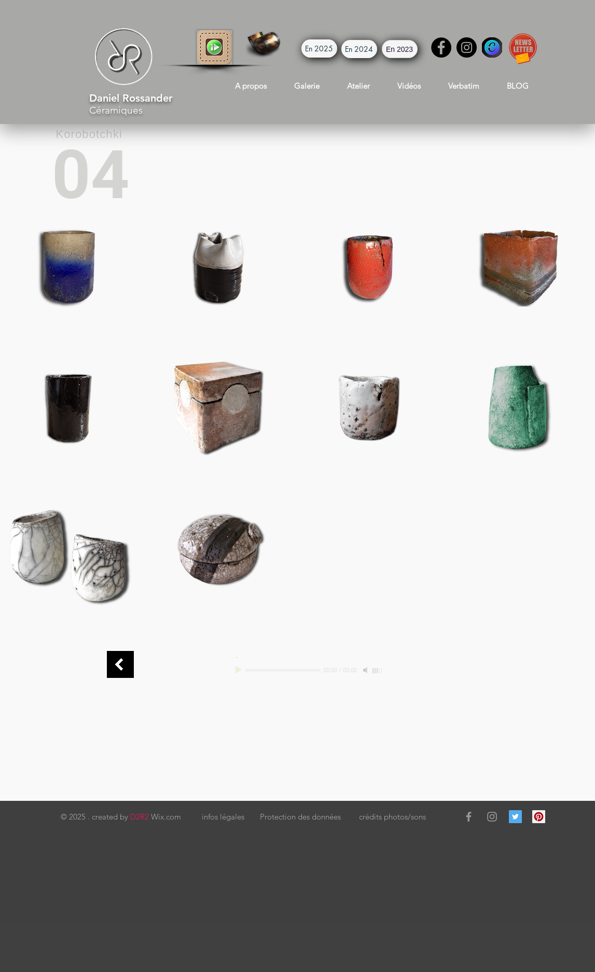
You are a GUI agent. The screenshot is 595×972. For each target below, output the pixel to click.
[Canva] (492, 47)
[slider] (377, 670)
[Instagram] (466, 47)
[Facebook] (441, 47)
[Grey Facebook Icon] (468, 816)
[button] (214, 47)
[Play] (240, 670)
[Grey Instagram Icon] (492, 816)
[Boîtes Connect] (120, 664)
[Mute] (366, 670)
